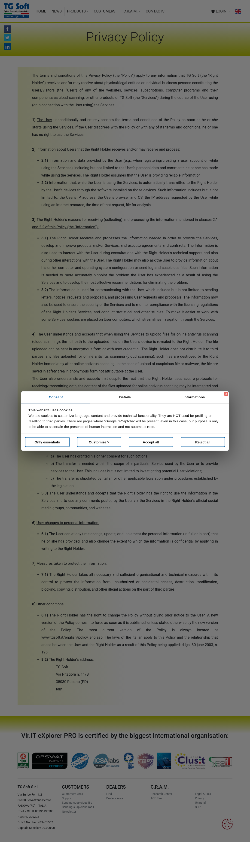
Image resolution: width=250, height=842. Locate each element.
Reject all (202, 442)
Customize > (99, 442)
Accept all (151, 442)
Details (125, 397)
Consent (56, 397)
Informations (194, 397)
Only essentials (47, 442)
